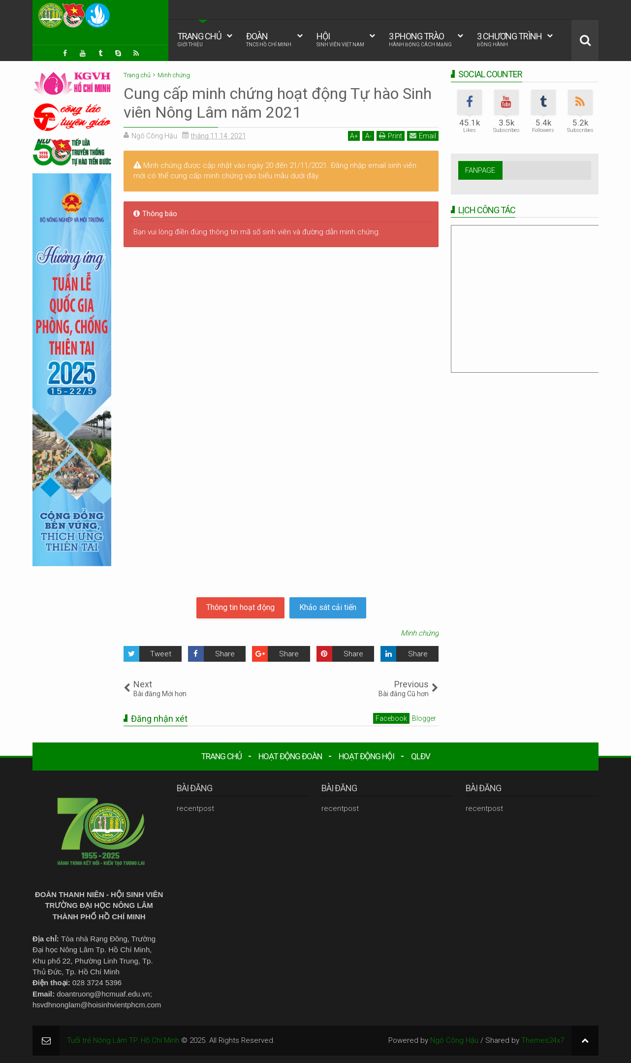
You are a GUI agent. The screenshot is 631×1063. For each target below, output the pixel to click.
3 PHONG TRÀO (420, 39)
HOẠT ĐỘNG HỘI (366, 756)
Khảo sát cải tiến (327, 607)
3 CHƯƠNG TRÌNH (509, 39)
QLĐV (420, 756)
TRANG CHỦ (199, 39)
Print (390, 135)
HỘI (340, 39)
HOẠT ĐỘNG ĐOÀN (290, 756)
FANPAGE (480, 170)
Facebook (391, 718)
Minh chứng (420, 633)
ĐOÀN (268, 39)
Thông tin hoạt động (240, 607)
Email (423, 135)
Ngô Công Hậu (454, 1040)
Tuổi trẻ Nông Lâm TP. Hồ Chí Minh (123, 1040)
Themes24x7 (542, 1040)
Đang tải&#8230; (281, 420)
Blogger (424, 718)
